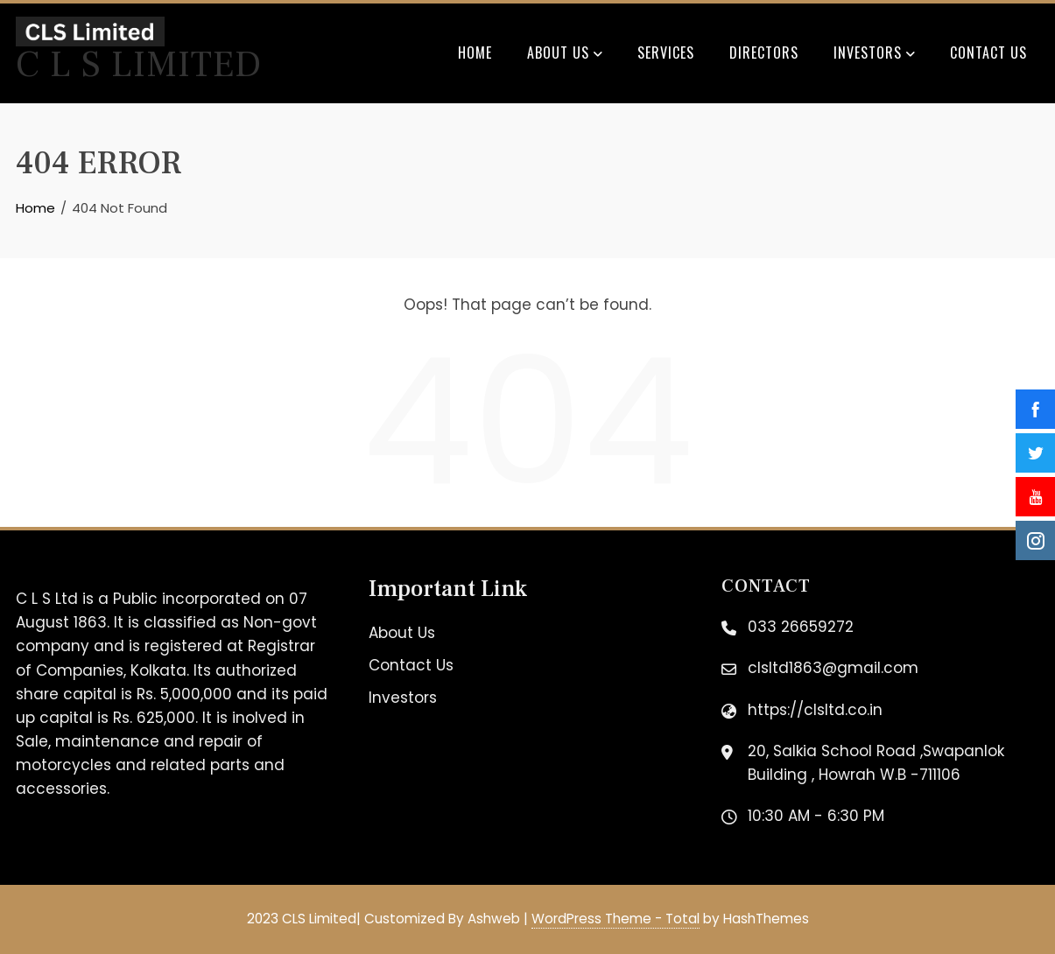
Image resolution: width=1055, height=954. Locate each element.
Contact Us (988, 52)
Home (475, 52)
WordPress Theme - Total (615, 918)
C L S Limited (139, 64)
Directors (763, 52)
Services (665, 52)
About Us (564, 54)
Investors (874, 54)
